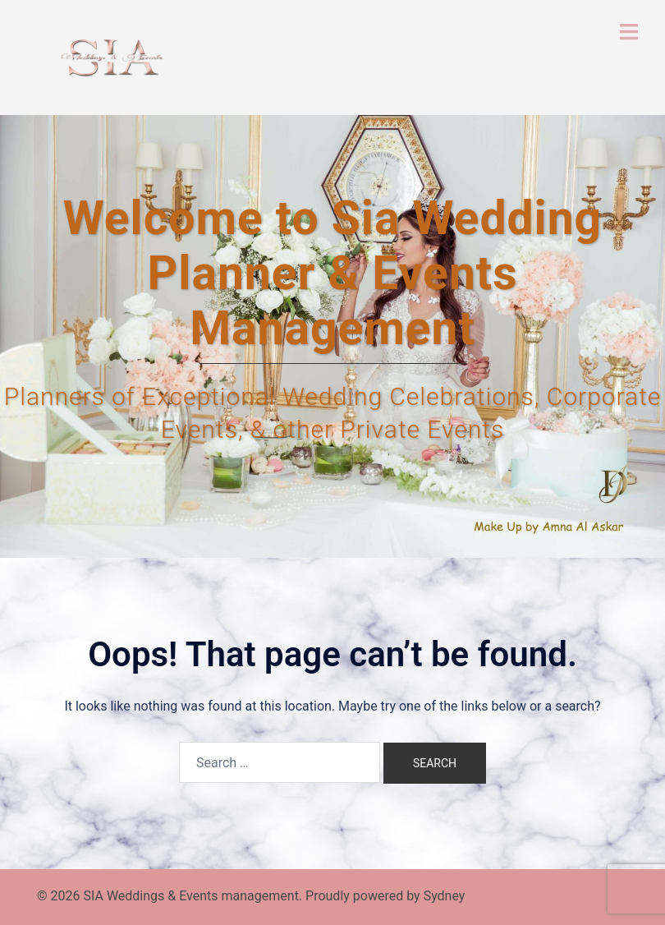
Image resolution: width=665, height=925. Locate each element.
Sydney (445, 896)
